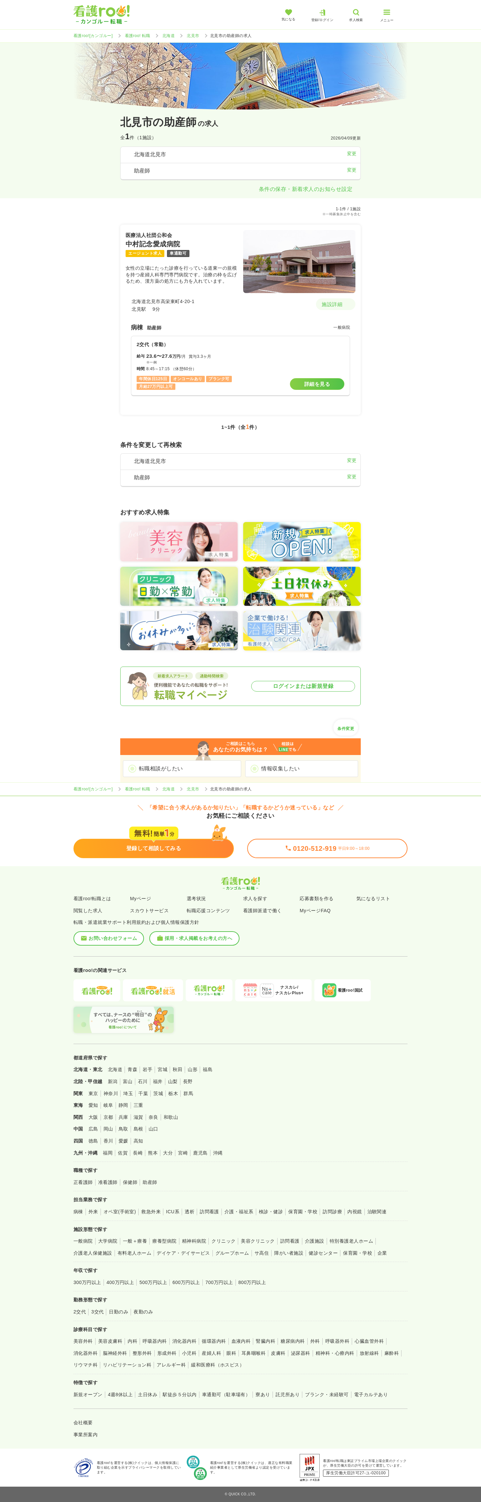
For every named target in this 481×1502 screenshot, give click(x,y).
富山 (128, 1081)
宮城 (162, 1069)
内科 (132, 1341)
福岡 (108, 1153)
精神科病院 (194, 1241)
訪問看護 (209, 1211)
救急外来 (151, 1211)
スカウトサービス (149, 910)
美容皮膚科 (110, 1341)
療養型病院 (164, 1241)
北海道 (168, 35)
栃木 (173, 1093)
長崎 (138, 1153)
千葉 (143, 1093)
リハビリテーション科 (127, 1364)
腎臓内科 (265, 1341)
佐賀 (123, 1153)
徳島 (93, 1141)
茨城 (158, 1093)
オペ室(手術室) (120, 1211)
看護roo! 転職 (137, 35)
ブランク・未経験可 (326, 1394)
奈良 (153, 1117)
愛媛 (123, 1141)
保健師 (130, 1182)
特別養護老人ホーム (351, 1241)
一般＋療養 (135, 1241)
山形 (192, 1069)
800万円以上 (252, 1282)
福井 (158, 1081)
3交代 (97, 1311)
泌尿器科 (300, 1353)
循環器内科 (214, 1341)
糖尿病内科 (293, 1341)
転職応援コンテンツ (208, 910)
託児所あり (288, 1394)
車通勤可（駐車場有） (226, 1394)
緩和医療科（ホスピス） (217, 1364)
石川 (143, 1081)
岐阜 (108, 1105)
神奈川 (111, 1093)
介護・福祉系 (239, 1211)
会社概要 (83, 1422)
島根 (138, 1129)
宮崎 (183, 1153)
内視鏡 (354, 1211)
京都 (108, 1117)
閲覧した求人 (88, 910)
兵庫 (123, 1117)
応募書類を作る (316, 898)
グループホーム (232, 1253)
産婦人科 (211, 1353)
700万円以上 (219, 1282)
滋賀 (138, 1117)
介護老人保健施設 (92, 1253)
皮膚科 (278, 1353)
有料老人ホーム (134, 1253)
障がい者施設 (288, 1253)
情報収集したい (280, 768)
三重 (138, 1105)
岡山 (108, 1129)
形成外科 (167, 1353)
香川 (108, 1141)
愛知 (93, 1105)
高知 (138, 1141)
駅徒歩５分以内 (179, 1394)
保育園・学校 (302, 1211)
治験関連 (377, 1211)
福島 (207, 1069)
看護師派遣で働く (262, 910)
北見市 (193, 35)
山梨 (173, 1081)
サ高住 (262, 1253)
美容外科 (83, 1341)
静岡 (123, 1105)
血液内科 (241, 1341)
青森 (132, 1069)
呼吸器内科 (155, 1341)
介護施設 (314, 1241)
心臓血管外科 (369, 1341)
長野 (188, 1081)
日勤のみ (118, 1311)
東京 (93, 1093)
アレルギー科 (171, 1364)
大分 (168, 1153)
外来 (93, 1211)
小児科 (189, 1353)
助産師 (150, 1182)
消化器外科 (85, 1353)
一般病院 (83, 1241)
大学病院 (108, 1241)
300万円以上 (87, 1282)
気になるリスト (373, 898)
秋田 (177, 1069)
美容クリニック (258, 1241)
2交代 (79, 1311)
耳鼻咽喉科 (254, 1353)
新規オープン (88, 1394)
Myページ (140, 898)
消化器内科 (184, 1341)
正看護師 (83, 1182)
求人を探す (255, 898)
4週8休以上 (120, 1394)
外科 (315, 1341)
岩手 (147, 1069)
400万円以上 (120, 1282)
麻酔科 (391, 1353)
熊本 (153, 1153)
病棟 (78, 1211)
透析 (189, 1211)
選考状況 (196, 898)
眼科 (231, 1353)
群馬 (188, 1093)
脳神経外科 (115, 1353)
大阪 (93, 1117)
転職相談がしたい (161, 768)
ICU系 (172, 1211)
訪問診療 (332, 1211)
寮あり (263, 1394)
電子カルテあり (371, 1394)
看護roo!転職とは (92, 898)
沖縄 (218, 1153)
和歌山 (171, 1117)
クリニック (223, 1241)
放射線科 (369, 1353)
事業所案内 (85, 1434)
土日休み (147, 1394)
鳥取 (123, 1129)
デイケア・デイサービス (183, 1253)
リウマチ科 (85, 1364)
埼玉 (128, 1093)
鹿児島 (200, 1153)
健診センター (323, 1253)
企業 (382, 1253)
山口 (153, 1129)
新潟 (113, 1081)
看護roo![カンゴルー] (93, 35)
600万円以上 (186, 1282)
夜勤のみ (143, 1311)
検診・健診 (271, 1211)
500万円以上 (153, 1282)
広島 (93, 1129)
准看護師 (108, 1182)
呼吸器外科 (337, 1341)
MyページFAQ (315, 910)
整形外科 (142, 1353)
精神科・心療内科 (335, 1353)
